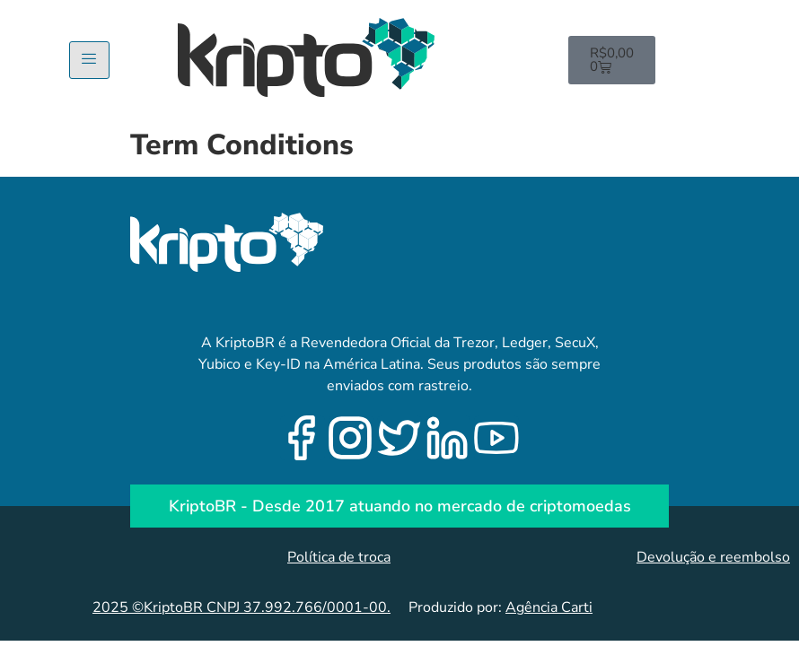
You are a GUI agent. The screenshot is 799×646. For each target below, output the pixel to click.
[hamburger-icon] (89, 60)
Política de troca (339, 557)
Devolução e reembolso (713, 557)
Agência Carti (549, 607)
